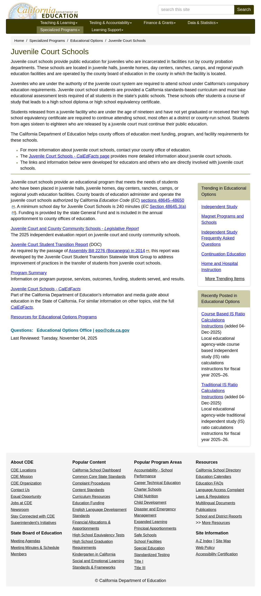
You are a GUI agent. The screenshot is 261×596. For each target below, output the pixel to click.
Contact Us (20, 490)
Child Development (150, 502)
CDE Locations (23, 470)
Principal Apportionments (155, 528)
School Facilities (148, 541)
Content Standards (88, 490)
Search (244, 9)
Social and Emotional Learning (98, 561)
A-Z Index (204, 541)
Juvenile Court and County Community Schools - (75, 228)
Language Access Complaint (220, 490)
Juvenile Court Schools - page (69, 156)
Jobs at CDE (21, 503)
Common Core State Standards (99, 477)
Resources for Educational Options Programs (54, 317)
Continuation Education (223, 254)
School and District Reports (219, 516)
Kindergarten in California (94, 554)
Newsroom (20, 510)
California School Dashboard (96, 470)
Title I (138, 561)
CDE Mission (22, 477)
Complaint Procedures (91, 483)
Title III (139, 568)
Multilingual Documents (215, 503)
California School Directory (218, 470)
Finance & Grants (160, 23)
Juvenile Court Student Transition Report (56, 244)
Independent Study (219, 206)
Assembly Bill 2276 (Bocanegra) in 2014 (109, 250)
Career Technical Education (157, 483)
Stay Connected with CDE (33, 516)
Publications (206, 510)
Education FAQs (209, 483)
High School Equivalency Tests (98, 535)
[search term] (196, 9)
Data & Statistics (203, 23)
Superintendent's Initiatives (33, 523)
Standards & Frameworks (94, 567)
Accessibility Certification (217, 554)
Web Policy (205, 548)
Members (19, 554)
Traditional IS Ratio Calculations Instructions (219, 390)
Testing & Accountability (110, 23)
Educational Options (86, 40)
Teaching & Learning (58, 23)
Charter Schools (148, 489)
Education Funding (88, 503)
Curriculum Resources (91, 497)
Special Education (149, 548)
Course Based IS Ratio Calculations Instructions (223, 320)
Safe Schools (145, 535)
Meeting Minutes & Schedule (35, 548)
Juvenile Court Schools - (46, 289)
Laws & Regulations (212, 497)
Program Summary (29, 272)
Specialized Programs (60, 30)
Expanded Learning (150, 522)
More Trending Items (225, 278)
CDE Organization (26, 483)
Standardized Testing (152, 555)
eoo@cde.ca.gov (112, 330)
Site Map (223, 541)
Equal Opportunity (26, 497)
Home (19, 40)
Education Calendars (213, 477)
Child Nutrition (146, 496)
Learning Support (107, 30)
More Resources (216, 523)
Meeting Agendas (25, 541)
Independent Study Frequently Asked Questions (219, 238)
